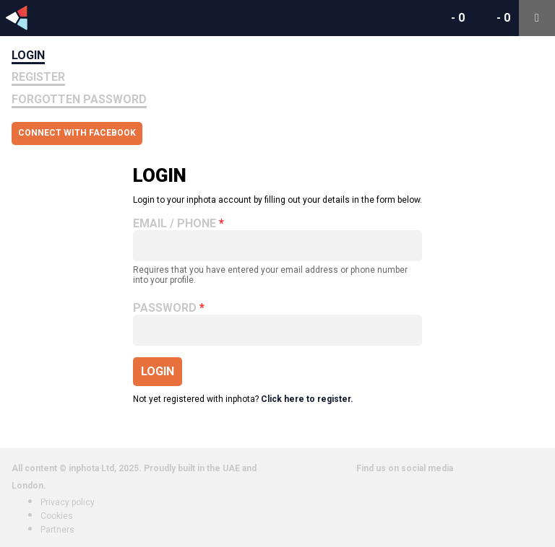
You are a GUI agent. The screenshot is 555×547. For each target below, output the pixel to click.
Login (28, 55)
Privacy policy (67, 502)
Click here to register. (307, 399)
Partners (57, 530)
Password (165, 308)
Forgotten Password (79, 99)
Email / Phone (174, 223)
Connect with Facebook (77, 133)
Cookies (56, 516)
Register (38, 77)
